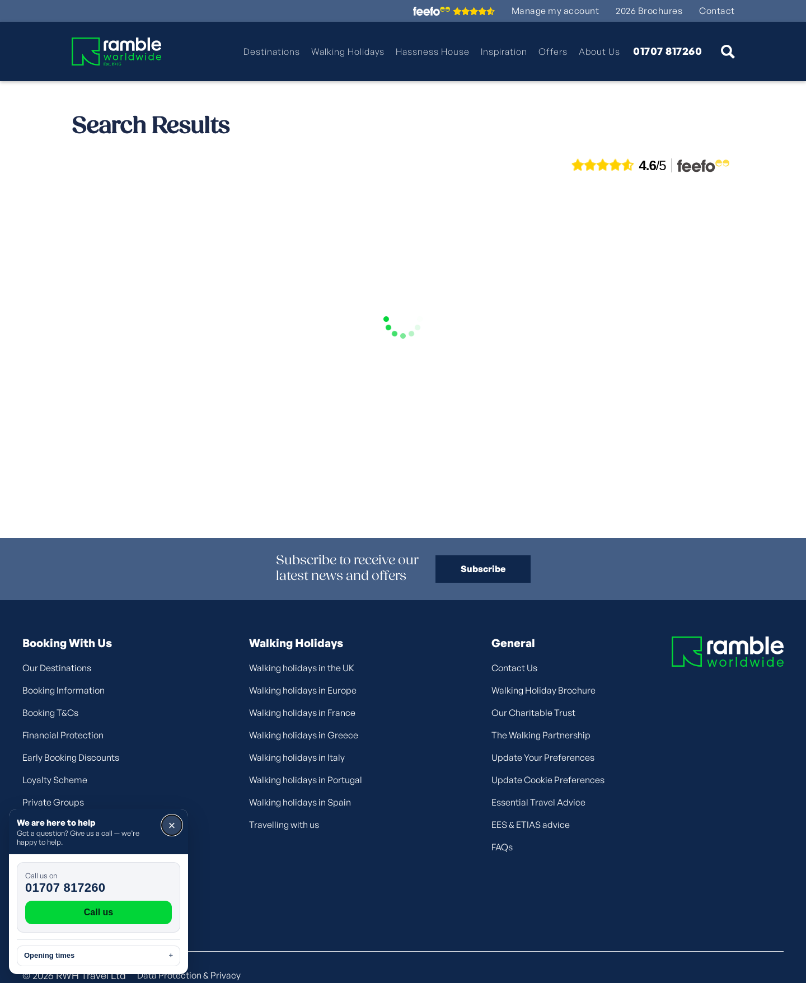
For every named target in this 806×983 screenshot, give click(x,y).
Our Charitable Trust (533, 712)
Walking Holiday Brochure (543, 690)
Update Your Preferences (542, 757)
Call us (98, 912)
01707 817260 (667, 51)
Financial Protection (63, 735)
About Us (599, 51)
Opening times (98, 955)
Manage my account (555, 11)
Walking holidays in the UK (301, 667)
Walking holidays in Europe (303, 690)
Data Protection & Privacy (189, 975)
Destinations (271, 51)
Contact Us (514, 667)
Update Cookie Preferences (547, 779)
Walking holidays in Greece (303, 735)
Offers (553, 51)
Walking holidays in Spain (300, 802)
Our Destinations (56, 667)
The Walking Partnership (541, 735)
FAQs (502, 847)
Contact (717, 11)
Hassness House (433, 51)
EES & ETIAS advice (530, 824)
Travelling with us (284, 824)
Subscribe (483, 568)
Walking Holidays (348, 51)
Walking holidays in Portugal (305, 779)
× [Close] (172, 825)
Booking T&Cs (50, 712)
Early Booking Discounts (70, 757)
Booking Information (63, 690)
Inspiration (504, 51)
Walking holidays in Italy (297, 757)
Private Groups (53, 802)
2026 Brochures (649, 11)
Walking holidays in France (302, 712)
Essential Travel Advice (538, 802)
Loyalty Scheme (54, 779)
